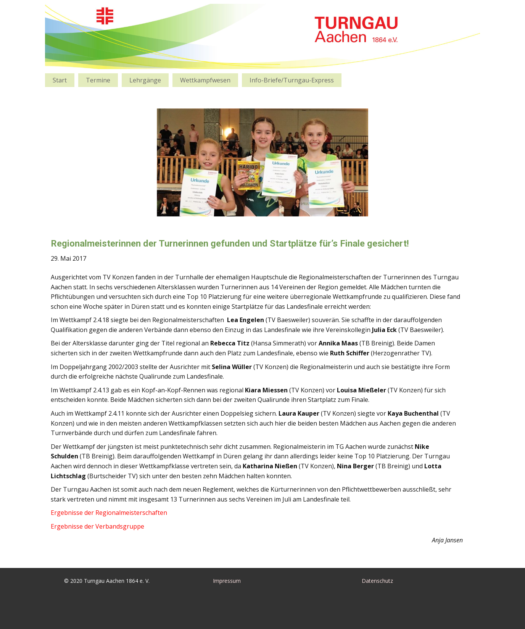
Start (60, 80)
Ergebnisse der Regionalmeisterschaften (109, 512)
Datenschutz (377, 580)
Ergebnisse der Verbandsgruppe (97, 526)
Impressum (227, 580)
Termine (98, 80)
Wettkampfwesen (205, 80)
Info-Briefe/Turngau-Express (292, 80)
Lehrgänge (145, 80)
